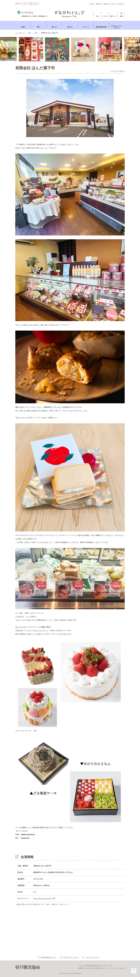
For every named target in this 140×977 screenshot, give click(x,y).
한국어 (113, 4)
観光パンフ (113, 16)
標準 (31, 3)
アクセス (105, 16)
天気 (97, 16)
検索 (121, 16)
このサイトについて (94, 957)
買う (30, 33)
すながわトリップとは (71, 957)
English (91, 4)
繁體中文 (98, 4)
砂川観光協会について (46, 957)
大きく (36, 3)
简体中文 (106, 4)
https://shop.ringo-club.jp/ (42, 898)
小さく (26, 3)
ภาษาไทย (120, 4)
